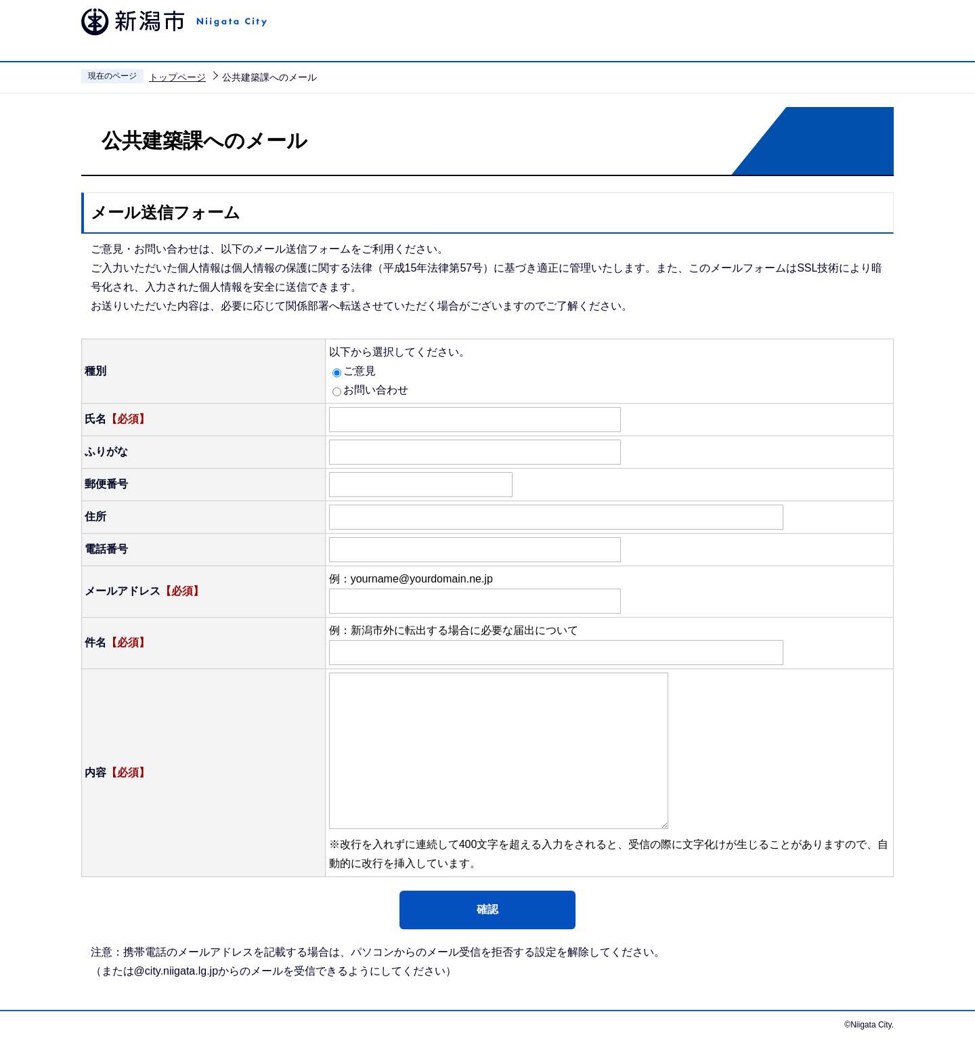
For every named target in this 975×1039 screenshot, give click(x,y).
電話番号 (106, 549)
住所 (95, 516)
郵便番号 (106, 484)
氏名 (117, 419)
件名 (117, 642)
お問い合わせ (375, 390)
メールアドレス (144, 591)
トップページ (177, 77)
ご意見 (359, 371)
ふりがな (106, 451)
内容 (117, 772)
